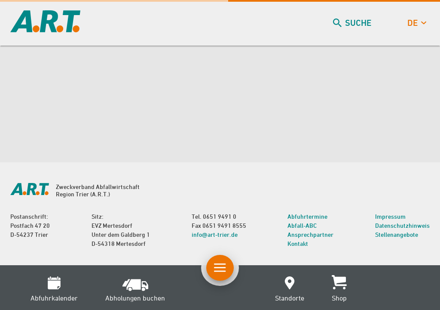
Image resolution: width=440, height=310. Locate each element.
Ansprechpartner (310, 234)
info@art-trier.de (215, 234)
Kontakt (297, 243)
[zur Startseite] (45, 29)
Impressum (390, 216)
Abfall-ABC (302, 225)
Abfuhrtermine (307, 216)
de (416, 23)
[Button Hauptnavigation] (220, 268)
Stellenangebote (396, 234)
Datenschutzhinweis (402, 225)
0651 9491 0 (219, 216)
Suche (353, 23)
